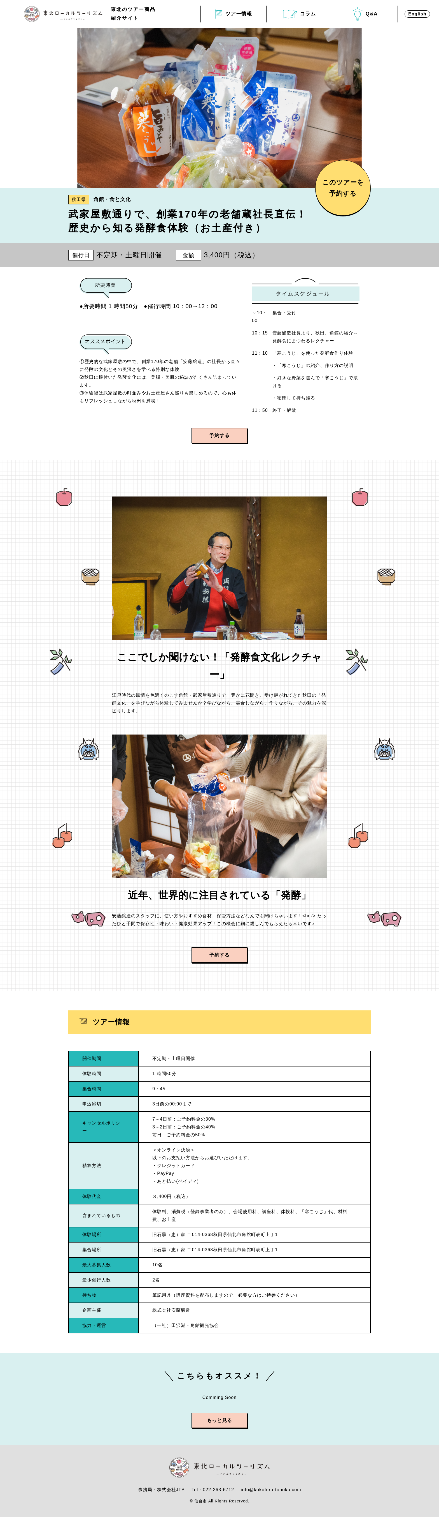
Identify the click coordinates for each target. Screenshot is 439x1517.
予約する (219, 435)
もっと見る (219, 1420)
